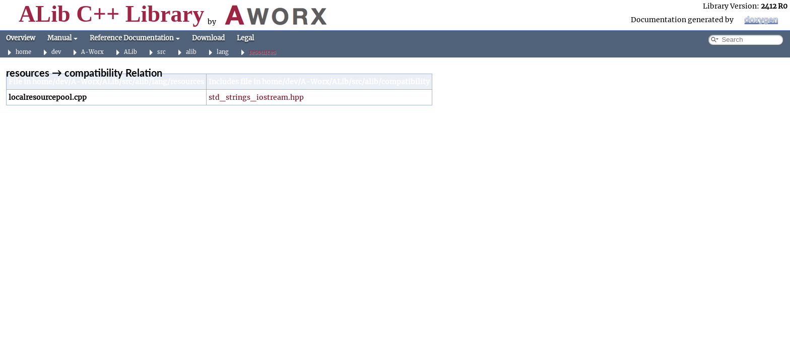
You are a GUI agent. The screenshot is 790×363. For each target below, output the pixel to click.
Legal (245, 38)
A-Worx (92, 52)
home (23, 52)
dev (56, 52)
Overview (20, 38)
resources (262, 52)
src (161, 52)
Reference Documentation (135, 38)
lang (223, 52)
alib (191, 52)
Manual (62, 38)
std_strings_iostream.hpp (256, 97)
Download (208, 38)
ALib (130, 52)
